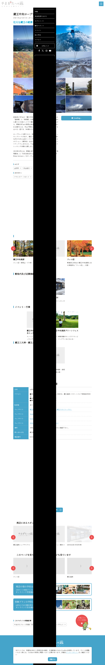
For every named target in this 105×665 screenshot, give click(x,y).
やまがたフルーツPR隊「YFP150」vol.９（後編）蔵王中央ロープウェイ (40, 624)
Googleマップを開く (52, 510)
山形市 (17, 168)
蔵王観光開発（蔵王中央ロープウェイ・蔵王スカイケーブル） (51, 409)
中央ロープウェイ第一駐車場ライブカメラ (44, 423)
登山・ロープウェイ (42, 177)
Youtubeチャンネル (37, 414)
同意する (52, 659)
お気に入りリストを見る (82, 622)
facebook (33, 418)
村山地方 (28, 168)
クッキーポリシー (72, 652)
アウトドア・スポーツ (23, 177)
